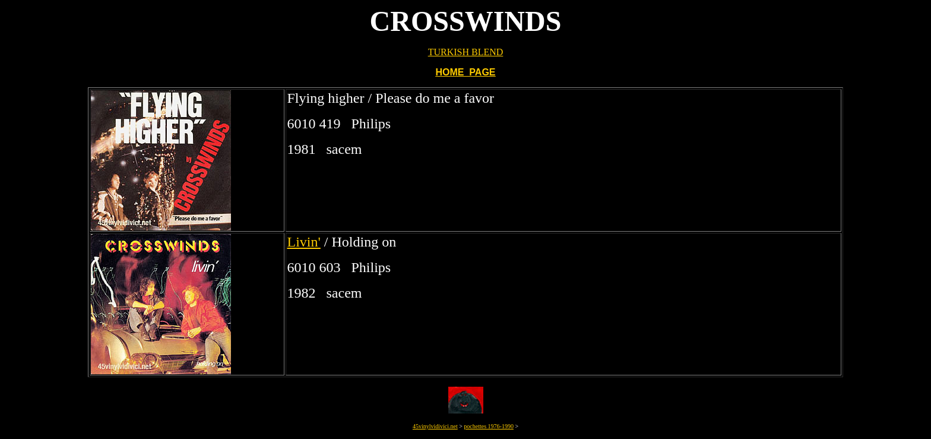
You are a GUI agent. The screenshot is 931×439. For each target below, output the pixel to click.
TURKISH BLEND (466, 52)
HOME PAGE (465, 72)
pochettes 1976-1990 (489, 426)
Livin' (303, 241)
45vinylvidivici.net (435, 426)
